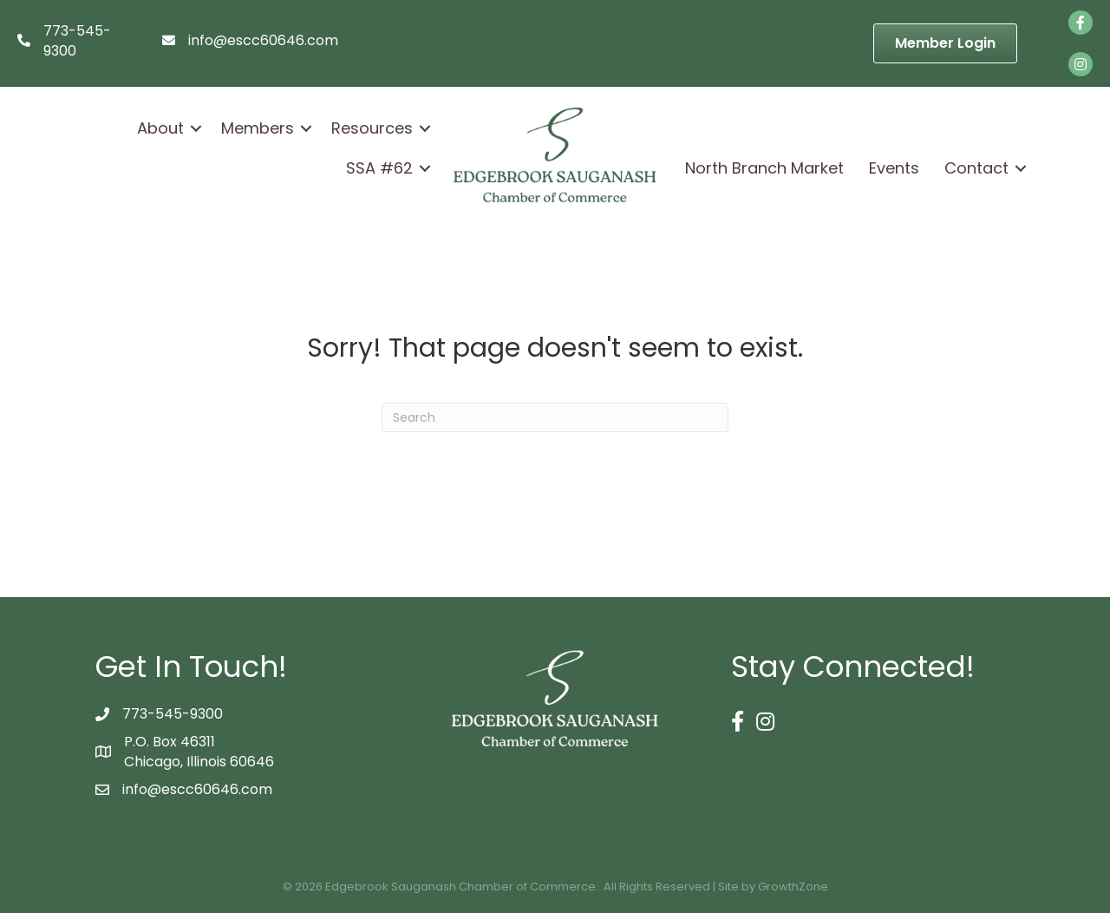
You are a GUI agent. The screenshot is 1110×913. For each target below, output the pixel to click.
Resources (372, 128)
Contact (976, 168)
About (160, 128)
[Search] (555, 417)
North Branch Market (764, 168)
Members (257, 128)
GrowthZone (793, 886)
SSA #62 (379, 168)
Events (894, 168)
